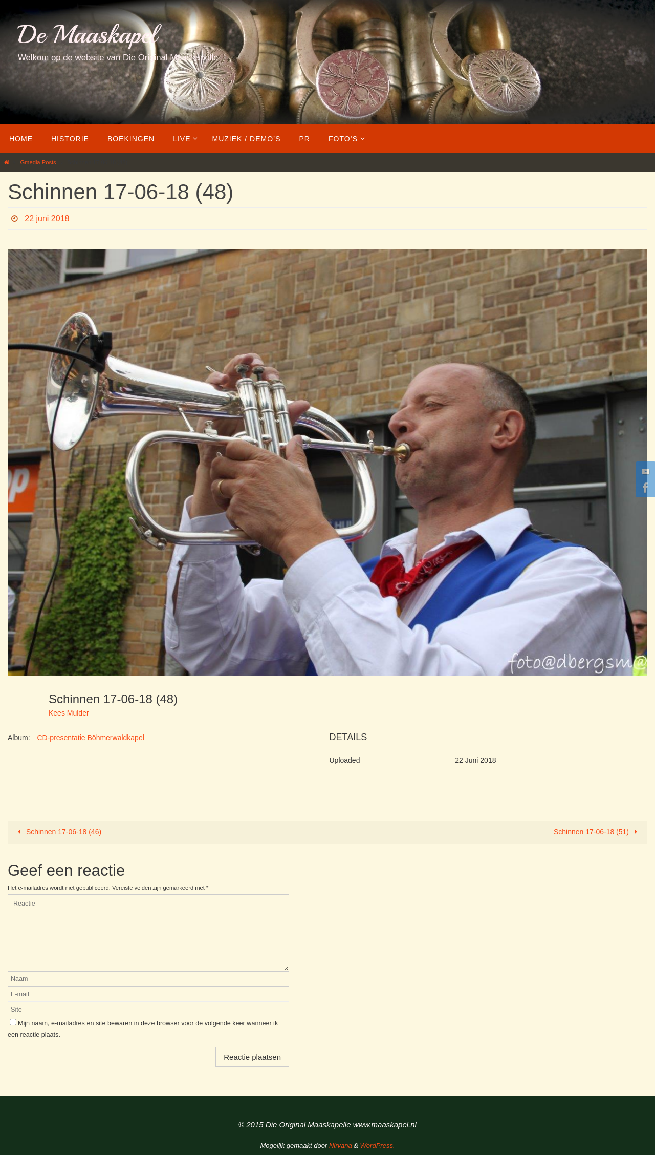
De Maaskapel (87, 34)
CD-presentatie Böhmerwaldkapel (90, 737)
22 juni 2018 (47, 218)
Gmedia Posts (38, 162)
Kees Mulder (69, 713)
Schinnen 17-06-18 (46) (58, 832)
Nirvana (340, 1145)
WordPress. (377, 1145)
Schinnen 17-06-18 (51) (597, 832)
